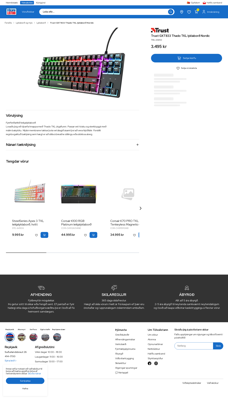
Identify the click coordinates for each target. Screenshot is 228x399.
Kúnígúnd (40, 2)
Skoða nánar (34, 373)
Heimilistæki (12, 2)
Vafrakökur (213, 383)
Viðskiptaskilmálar (191, 383)
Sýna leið (10, 360)
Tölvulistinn (27, 2)
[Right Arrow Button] (140, 208)
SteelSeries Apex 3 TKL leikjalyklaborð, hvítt (28, 222)
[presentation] (28, 12)
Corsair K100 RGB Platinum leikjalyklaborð (76, 222)
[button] (25, 381)
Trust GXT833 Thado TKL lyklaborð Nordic (72, 22)
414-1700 (10, 356)
